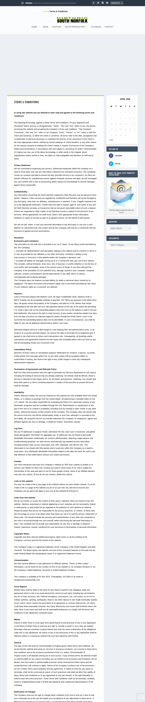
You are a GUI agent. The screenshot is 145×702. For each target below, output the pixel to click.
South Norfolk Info (75, 26)
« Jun (111, 82)
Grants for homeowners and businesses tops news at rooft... (55, 3)
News (45, 26)
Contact (109, 26)
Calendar (96, 26)
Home (45, 11)
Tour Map (56, 26)
